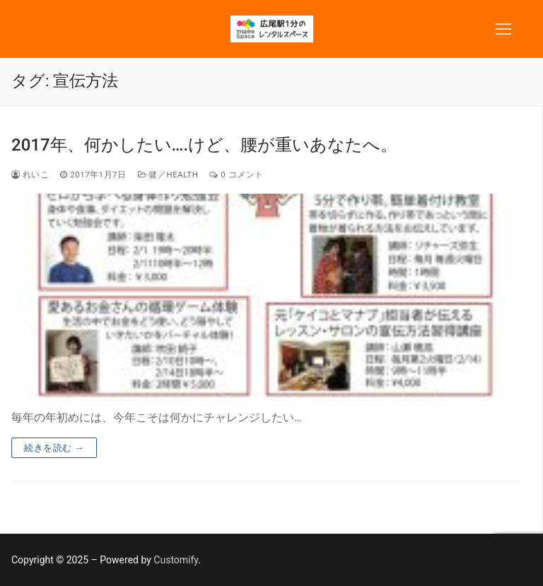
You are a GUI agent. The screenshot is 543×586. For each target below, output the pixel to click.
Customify (175, 560)
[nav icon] (503, 29)
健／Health (168, 175)
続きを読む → (54, 448)
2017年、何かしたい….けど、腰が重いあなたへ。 (204, 145)
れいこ (30, 175)
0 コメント (236, 175)
